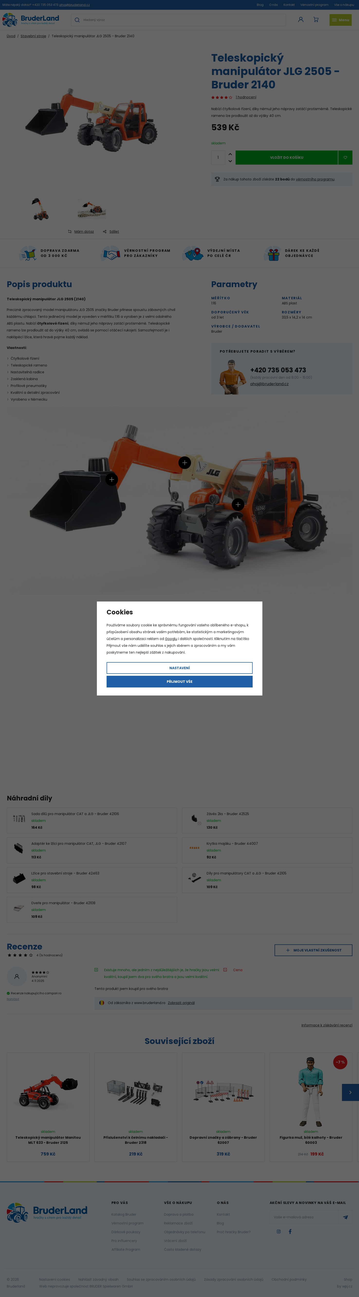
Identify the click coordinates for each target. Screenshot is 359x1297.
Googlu (171, 638)
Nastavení (179, 668)
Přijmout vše (180, 681)
